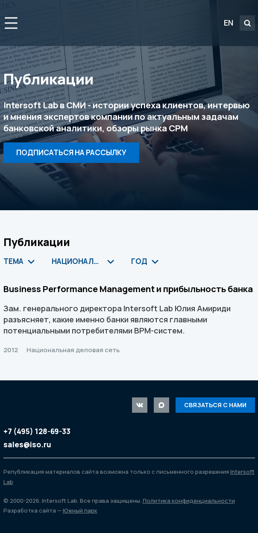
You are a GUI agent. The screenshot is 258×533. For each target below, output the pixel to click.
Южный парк (80, 510)
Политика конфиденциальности (189, 500)
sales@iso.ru (27, 444)
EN (228, 22)
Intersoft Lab (81, 23)
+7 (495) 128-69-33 (36, 431)
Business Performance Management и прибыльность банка (128, 289)
